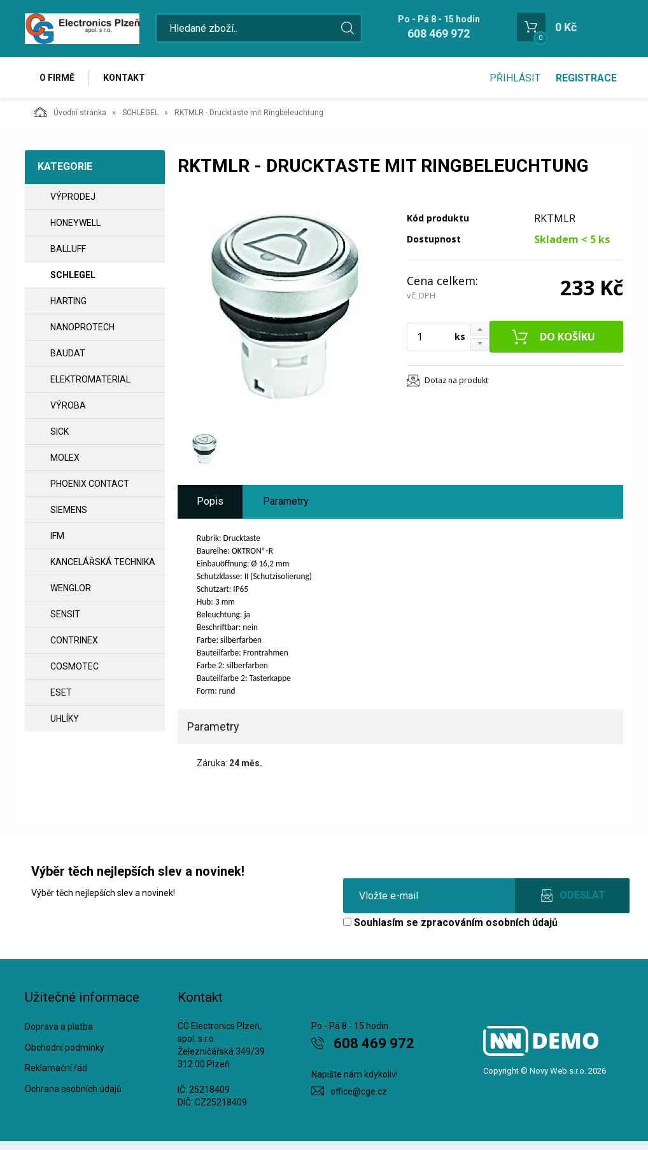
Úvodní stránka (70, 112)
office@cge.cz (358, 1091)
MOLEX (65, 457)
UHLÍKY (64, 718)
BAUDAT (67, 353)
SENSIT (65, 614)
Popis (210, 501)
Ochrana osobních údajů (73, 1089)
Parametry (286, 501)
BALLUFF (68, 249)
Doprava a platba (59, 1026)
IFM (57, 536)
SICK (59, 431)
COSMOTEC (74, 666)
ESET (61, 692)
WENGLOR (70, 588)
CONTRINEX (74, 640)
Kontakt (124, 78)
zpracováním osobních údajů (489, 922)
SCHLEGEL (140, 112)
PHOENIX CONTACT (89, 484)
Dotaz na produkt (456, 380)
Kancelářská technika (102, 562)
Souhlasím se (450, 922)
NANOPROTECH (82, 327)
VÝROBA (68, 405)
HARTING (68, 301)
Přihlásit (515, 78)
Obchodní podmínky (64, 1047)
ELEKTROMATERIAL (90, 379)
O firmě (56, 78)
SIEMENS (68, 510)
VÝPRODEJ (72, 197)
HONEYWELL (75, 223)
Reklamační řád (56, 1068)
